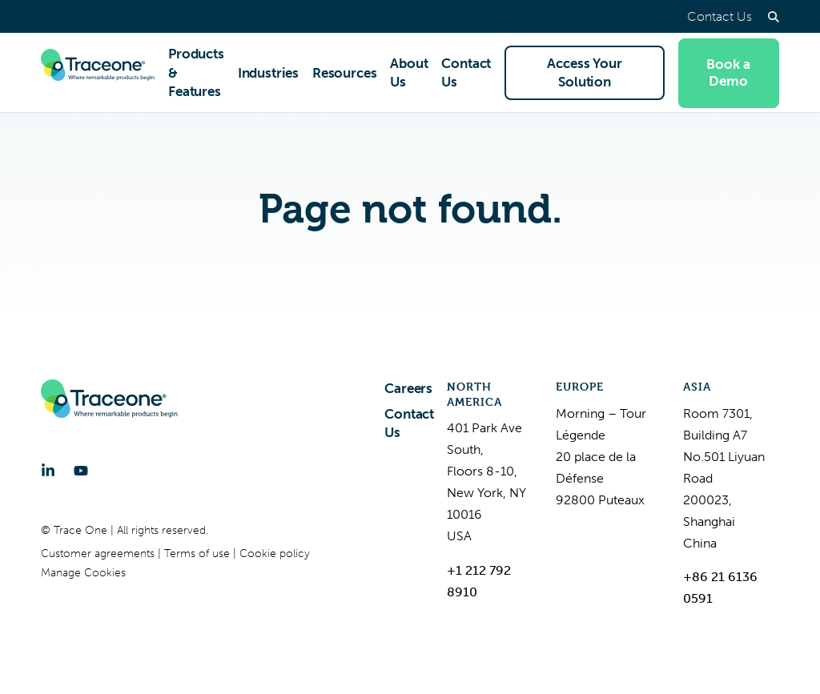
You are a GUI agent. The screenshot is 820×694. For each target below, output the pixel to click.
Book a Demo (728, 72)
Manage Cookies (83, 573)
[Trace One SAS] (98, 73)
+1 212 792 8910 (479, 581)
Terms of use (198, 553)
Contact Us (719, 16)
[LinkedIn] (48, 470)
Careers (408, 388)
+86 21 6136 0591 (720, 587)
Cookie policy (274, 553)
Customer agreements (99, 553)
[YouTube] (81, 470)
